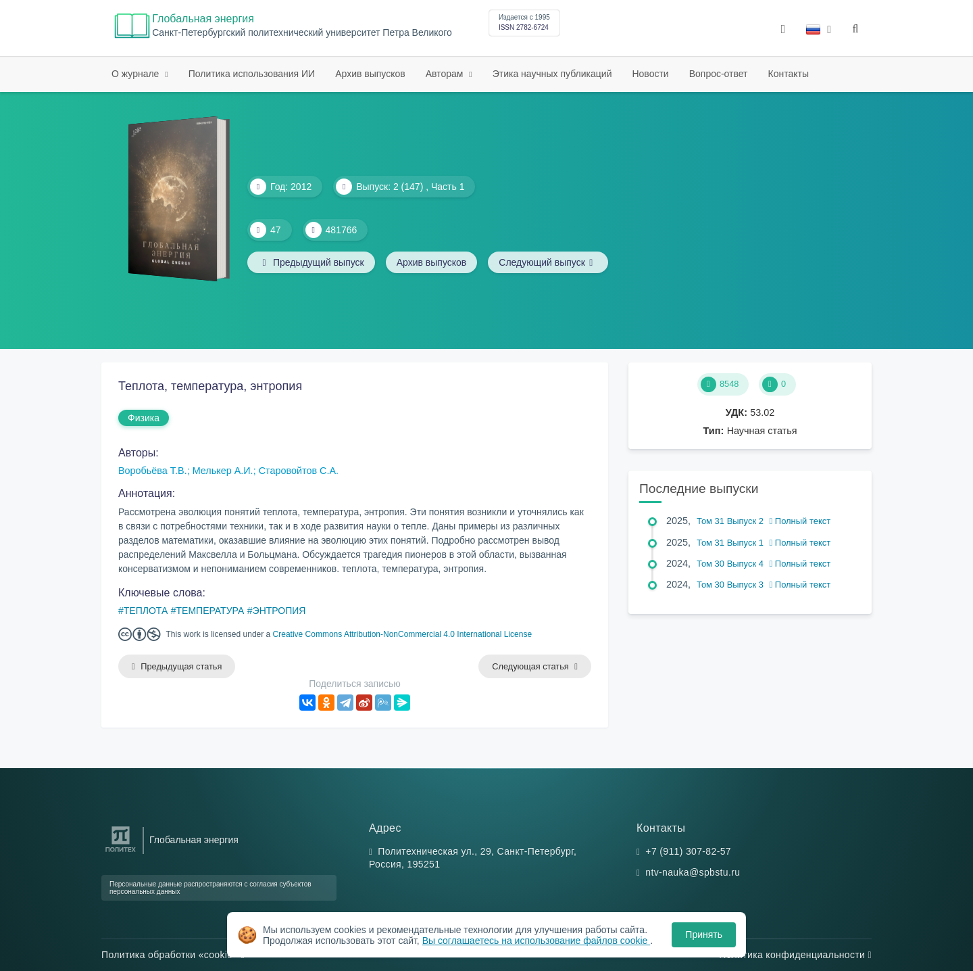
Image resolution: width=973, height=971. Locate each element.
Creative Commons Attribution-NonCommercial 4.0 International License (402, 634)
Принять (703, 934)
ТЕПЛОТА (146, 610)
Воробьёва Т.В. (152, 470)
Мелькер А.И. (223, 470)
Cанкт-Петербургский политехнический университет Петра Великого (302, 33)
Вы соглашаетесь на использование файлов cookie (536, 940)
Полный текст (800, 521)
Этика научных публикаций (552, 73)
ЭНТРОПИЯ (279, 610)
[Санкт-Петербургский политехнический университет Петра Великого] (120, 852)
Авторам (446, 73)
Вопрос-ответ (718, 73)
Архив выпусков (370, 73)
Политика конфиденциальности (795, 954)
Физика (143, 417)
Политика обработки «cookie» (173, 954)
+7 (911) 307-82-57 (688, 851)
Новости (650, 73)
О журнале (136, 73)
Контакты (788, 73)
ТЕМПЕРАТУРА (210, 610)
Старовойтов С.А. (299, 470)
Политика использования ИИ (252, 73)
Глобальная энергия (203, 18)
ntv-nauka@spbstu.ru (692, 872)
